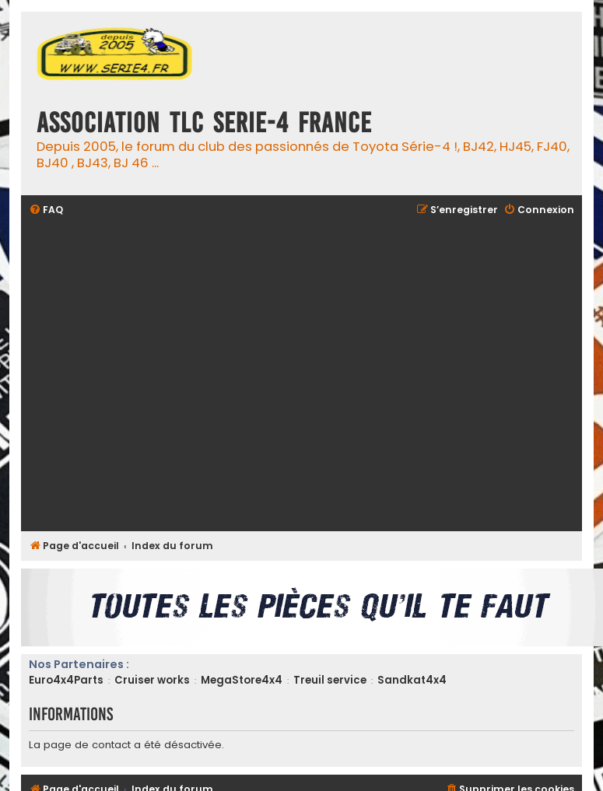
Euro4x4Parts (66, 680)
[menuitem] (46, 210)
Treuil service (329, 680)
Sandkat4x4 (412, 680)
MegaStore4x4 (241, 680)
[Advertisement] (167, 375)
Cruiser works (152, 680)
